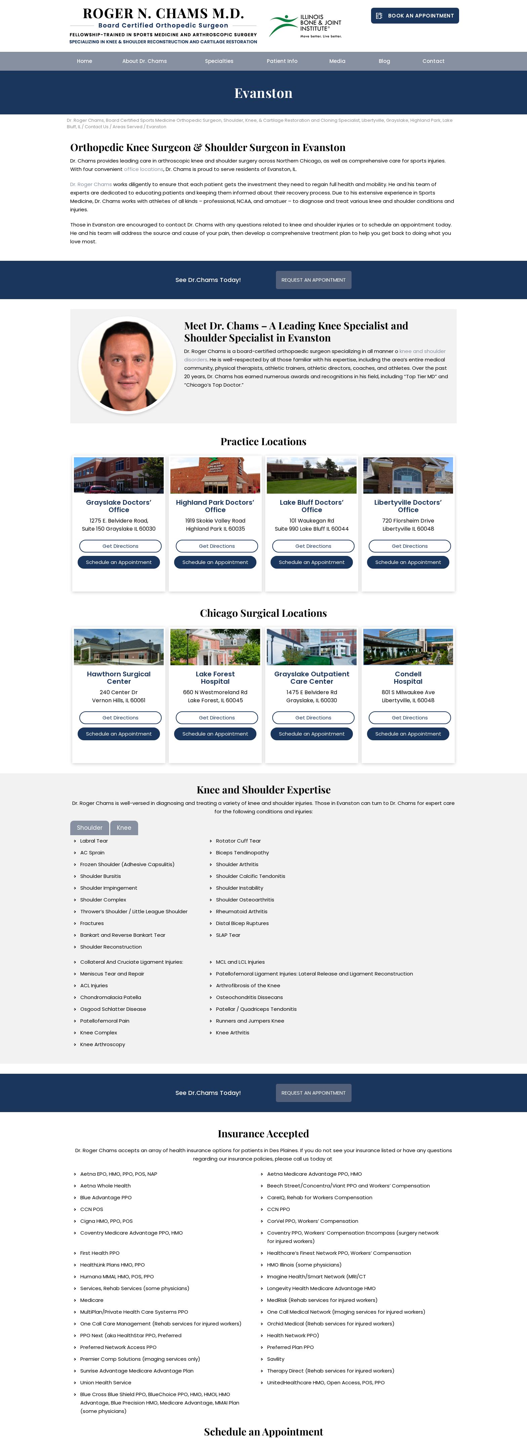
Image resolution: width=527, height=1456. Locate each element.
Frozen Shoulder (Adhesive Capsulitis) (127, 864)
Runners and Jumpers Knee (250, 1020)
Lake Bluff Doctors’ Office (312, 506)
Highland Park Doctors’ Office (215, 506)
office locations (143, 169)
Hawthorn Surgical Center (119, 677)
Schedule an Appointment (119, 562)
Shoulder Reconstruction (111, 946)
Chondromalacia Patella (110, 997)
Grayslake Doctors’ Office (119, 506)
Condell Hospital (408, 677)
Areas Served (128, 126)
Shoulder (90, 828)
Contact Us (97, 126)
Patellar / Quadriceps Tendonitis (256, 1009)
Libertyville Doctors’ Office (408, 506)
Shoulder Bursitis (100, 876)
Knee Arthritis (232, 1032)
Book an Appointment (421, 15)
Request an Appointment (314, 279)
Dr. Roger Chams (91, 184)
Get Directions (120, 545)
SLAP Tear (228, 934)
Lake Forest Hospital (215, 677)
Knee (124, 828)
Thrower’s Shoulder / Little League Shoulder (134, 911)
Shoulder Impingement (108, 887)
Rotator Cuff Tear (238, 840)
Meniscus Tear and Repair (112, 973)
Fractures (92, 923)
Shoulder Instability (239, 887)
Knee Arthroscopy (102, 1044)
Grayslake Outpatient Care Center (312, 677)
